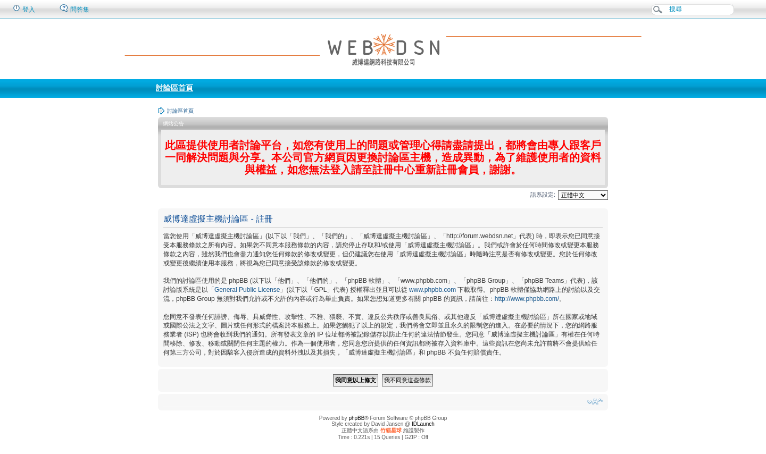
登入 (23, 8)
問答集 (74, 8)
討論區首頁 (174, 87)
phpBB (356, 418)
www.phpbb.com (432, 289)
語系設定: (542, 194)
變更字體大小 (595, 401)
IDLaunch (423, 424)
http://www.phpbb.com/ (527, 298)
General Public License (247, 289)
